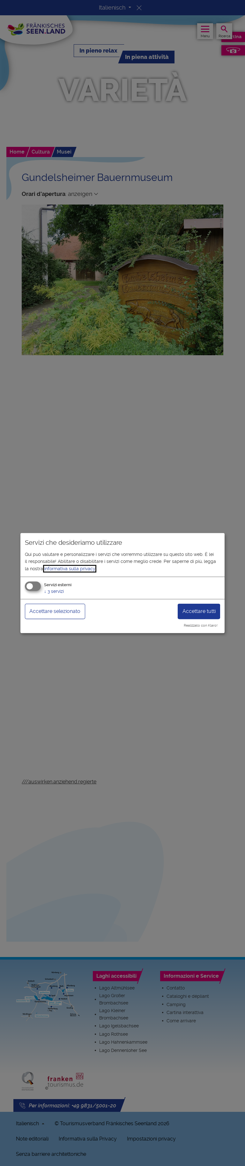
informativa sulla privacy (69, 568)
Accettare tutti (199, 611)
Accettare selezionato (54, 611)
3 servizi (54, 591)
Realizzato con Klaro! (201, 625)
